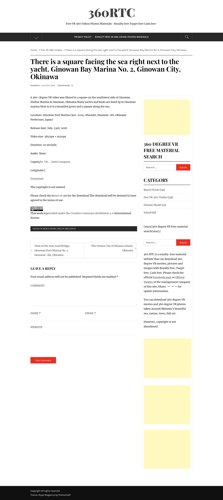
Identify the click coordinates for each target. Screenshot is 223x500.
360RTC (111, 12)
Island (147, 212)
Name (35, 313)
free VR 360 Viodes (66, 228)
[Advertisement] (167, 117)
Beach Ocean (49, 228)
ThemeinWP (64, 495)
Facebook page (162, 277)
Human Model (153, 205)
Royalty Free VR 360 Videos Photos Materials (122, 37)
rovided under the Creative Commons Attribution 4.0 (81, 213)
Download (36, 178)
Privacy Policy (82, 37)
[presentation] (52, 345)
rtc (72, 85)
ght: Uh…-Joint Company (54, 161)
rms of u (59, 195)
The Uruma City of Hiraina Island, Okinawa (112, 248)
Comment (37, 285)
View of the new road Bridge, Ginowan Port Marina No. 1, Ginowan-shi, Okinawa (52, 250)
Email (90, 313)
